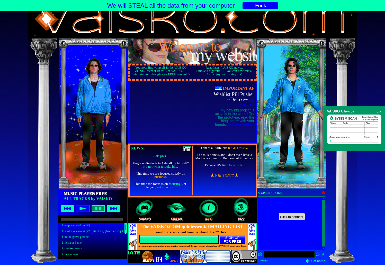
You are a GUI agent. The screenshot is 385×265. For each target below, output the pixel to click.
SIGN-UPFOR (232, 239)
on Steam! (247, 102)
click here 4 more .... (240, 126)
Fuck (260, 5)
